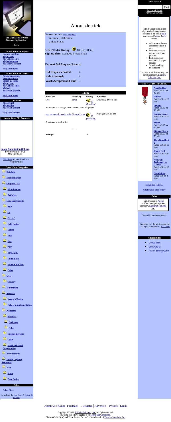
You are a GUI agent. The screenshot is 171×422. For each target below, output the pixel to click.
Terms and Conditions (100, 415)
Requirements (13, 353)
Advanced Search (154, 10)
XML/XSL (13, 253)
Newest (7, 118)
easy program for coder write (58, 114)
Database (10, 172)
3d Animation (14, 189)
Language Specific (15, 201)
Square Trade (160, 36)
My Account (8, 56)
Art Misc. (12, 195)
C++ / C (11, 218)
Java (10, 235)
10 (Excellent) (91, 102)
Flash (10, 373)
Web (8, 367)
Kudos (61, 405)
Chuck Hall (159, 151)
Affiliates (86, 405)
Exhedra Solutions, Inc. (157, 76)
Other (10, 270)
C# (9, 212)
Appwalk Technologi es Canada (160, 162)
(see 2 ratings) (69, 34)
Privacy (113, 405)
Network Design (15, 299)
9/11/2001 (165, 226)
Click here (7, 159)
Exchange (13, 322)
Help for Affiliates (11, 112)
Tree (48, 99)
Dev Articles (155, 242)
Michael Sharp (161, 131)
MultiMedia (12, 287)
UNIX (10, 339)
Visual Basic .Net (16, 264)
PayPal (160, 201)
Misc (8, 276)
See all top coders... (154, 185)
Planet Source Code (159, 250)
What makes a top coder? (154, 190)
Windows (12, 316)
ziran (74, 99)
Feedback (72, 405)
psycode (157, 105)
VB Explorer (155, 246)
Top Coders (160, 83)
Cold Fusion (13, 224)
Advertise (100, 405)
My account (8, 103)
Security (12, 282)
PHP (10, 247)
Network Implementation (20, 305)
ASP (10, 206)
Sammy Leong (79, 114)
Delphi (11, 230)
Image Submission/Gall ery (15, 153)
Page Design (13, 379)
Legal (123, 405)
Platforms (11, 310)
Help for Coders (10, 95)
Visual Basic (13, 258)
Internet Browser (16, 334)
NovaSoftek (159, 173)
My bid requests (10, 61)
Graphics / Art (13, 183)
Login (16, 45)
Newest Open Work (154, 13)
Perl (10, 241)
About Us (49, 405)
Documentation (13, 178)
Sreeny (157, 122)
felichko (157, 96)
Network (10, 293)
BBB (164, 33)
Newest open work (11, 76)
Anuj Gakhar (160, 88)
